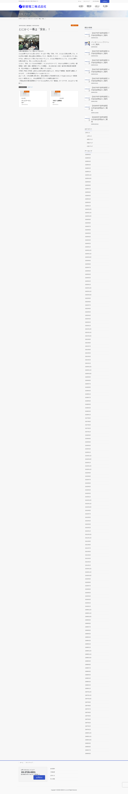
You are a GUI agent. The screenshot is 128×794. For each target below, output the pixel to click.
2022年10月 (88, 294)
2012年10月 (88, 507)
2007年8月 (88, 705)
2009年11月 (88, 613)
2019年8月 (88, 387)
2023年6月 (88, 271)
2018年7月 (88, 397)
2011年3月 (88, 558)
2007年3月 (88, 722)
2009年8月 (88, 623)
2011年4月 (88, 555)
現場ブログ (90, 142)
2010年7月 (88, 585)
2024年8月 (88, 223)
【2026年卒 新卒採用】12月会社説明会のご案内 (99, 108)
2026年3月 (88, 164)
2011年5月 (88, 551)
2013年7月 (88, 479)
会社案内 (52, 768)
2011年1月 (88, 565)
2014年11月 (88, 455)
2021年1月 (88, 363)
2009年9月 (88, 620)
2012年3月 (88, 524)
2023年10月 (88, 257)
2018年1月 (88, 414)
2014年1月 (88, 462)
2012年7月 (88, 514)
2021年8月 (88, 342)
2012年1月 (88, 531)
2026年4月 (88, 161)
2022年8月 (88, 301)
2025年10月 (88, 178)
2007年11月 (88, 695)
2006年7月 (88, 750)
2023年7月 (88, 267)
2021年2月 (88, 359)
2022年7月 (88, 305)
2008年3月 (88, 681)
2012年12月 (88, 500)
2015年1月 (88, 452)
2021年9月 (88, 339)
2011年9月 (88, 541)
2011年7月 (88, 548)
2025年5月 (88, 195)
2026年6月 (88, 154)
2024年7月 (88, 226)
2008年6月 (88, 671)
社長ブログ (74, 25)
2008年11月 (88, 654)
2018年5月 (88, 404)
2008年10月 (88, 657)
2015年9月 (88, 442)
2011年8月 (88, 544)
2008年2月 (88, 685)
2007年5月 (88, 716)
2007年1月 (88, 729)
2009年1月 (88, 647)
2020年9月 (88, 377)
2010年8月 (88, 582)
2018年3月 (88, 411)
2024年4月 (88, 236)
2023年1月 (88, 284)
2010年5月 (88, 592)
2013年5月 (88, 486)
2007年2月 (88, 726)
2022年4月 (88, 315)
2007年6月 (88, 712)
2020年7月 (88, 383)
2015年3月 (88, 449)
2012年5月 (88, 517)
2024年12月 (88, 209)
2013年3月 (88, 493)
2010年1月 (88, 606)
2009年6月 (88, 630)
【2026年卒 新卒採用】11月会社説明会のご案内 (99, 119)
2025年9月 (88, 181)
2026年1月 (88, 171)
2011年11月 (88, 537)
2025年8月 (88, 185)
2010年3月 (88, 599)
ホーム (79, 1)
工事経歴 (52, 772)
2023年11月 (88, 253)
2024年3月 (88, 240)
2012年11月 (88, 503)
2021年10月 (88, 336)
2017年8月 (88, 418)
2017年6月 (88, 421)
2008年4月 (88, 678)
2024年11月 (88, 212)
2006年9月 (88, 743)
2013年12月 (88, 466)
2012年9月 (88, 510)
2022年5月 (88, 312)
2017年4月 (88, 425)
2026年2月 (88, 168)
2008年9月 (88, 661)
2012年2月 (88, 527)
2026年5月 (88, 158)
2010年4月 (88, 596)
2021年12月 (88, 329)
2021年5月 (88, 353)
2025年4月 (88, 199)
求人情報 (52, 779)
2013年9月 (88, 472)
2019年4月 (88, 390)
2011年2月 (88, 561)
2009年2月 (88, 644)
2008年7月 (88, 668)
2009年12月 (88, 609)
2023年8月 (88, 264)
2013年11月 (88, 469)
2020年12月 (88, 366)
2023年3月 (88, 277)
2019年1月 (88, 394)
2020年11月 (88, 370)
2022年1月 (88, 325)
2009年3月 (88, 640)
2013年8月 (88, 476)
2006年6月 (88, 753)
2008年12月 (88, 650)
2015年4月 (88, 445)
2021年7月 (88, 346)
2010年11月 (88, 572)
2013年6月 (88, 483)
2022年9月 (88, 298)
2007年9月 (88, 702)
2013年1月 (88, 496)
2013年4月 (88, 490)
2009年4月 (88, 637)
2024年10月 (88, 216)
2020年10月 (88, 373)
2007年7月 (88, 709)
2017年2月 (88, 428)
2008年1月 (88, 688)
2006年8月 (88, 746)
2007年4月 (88, 719)
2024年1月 (88, 247)
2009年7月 (88, 627)
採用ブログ (90, 139)
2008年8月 (88, 664)
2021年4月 (88, 356)
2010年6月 (88, 589)
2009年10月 (88, 616)
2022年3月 (88, 318)
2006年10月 (88, 739)
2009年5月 (88, 633)
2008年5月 (88, 674)
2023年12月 (88, 250)
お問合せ (105, 1)
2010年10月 (88, 575)
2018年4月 (88, 407)
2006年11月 (88, 736)
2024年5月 (88, 233)
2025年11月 (88, 175)
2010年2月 (88, 603)
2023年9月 (88, 260)
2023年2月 (88, 281)
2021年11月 (88, 332)
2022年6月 (88, 308)
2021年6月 (88, 349)
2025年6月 (88, 192)
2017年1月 (88, 431)
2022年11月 (88, 291)
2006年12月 (88, 733)
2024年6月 (88, 229)
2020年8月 (88, 380)
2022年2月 (88, 322)
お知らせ (87, 132)
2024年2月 (88, 243)
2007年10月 (88, 698)
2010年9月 (88, 579)
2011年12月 (88, 534)
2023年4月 (88, 274)
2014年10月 (88, 459)
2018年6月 (88, 401)
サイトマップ (86, 1)
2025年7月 (88, 188)
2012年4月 (88, 520)
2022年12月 (88, 288)
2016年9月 (88, 435)
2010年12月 (88, 568)
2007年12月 (88, 692)
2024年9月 (88, 219)
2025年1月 (88, 205)
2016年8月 (88, 438)
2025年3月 (88, 202)
